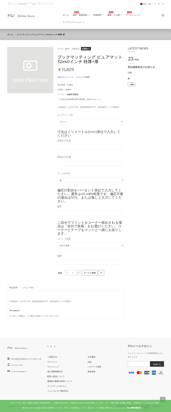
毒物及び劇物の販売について (59, 381)
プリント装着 (64, 238)
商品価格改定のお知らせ (141, 67)
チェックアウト (48, 4)
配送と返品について (56, 376)
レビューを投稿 (83, 77)
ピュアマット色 (65, 115)
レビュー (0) (27, 287)
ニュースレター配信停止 (58, 391)
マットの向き (64, 173)
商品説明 (13, 287)
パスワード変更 (94, 366)
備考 (59, 255)
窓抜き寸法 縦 (64, 140)
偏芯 (59, 206)
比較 (34, 4)
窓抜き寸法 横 (64, 157)
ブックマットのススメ (57, 386)
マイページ (52, 362)
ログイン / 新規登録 (18, 4)
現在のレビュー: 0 (65, 77)
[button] (51, 49)
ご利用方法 (52, 357)
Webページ (41, 316)
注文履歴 (91, 357)
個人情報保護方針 (55, 371)
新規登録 (91, 371)
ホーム (10, 34)
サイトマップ (53, 366)
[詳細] (131, 84)
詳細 (130, 72)
